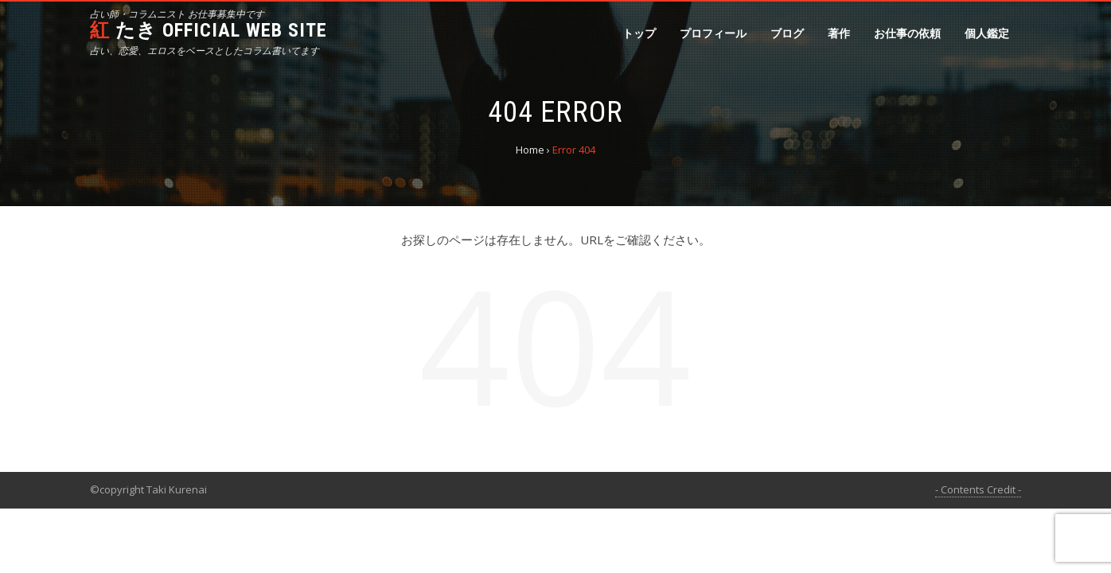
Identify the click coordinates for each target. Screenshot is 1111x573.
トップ (639, 33)
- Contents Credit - (978, 489)
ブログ (787, 33)
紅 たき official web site (208, 30)
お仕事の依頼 (907, 33)
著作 (839, 33)
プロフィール (713, 33)
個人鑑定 (987, 33)
